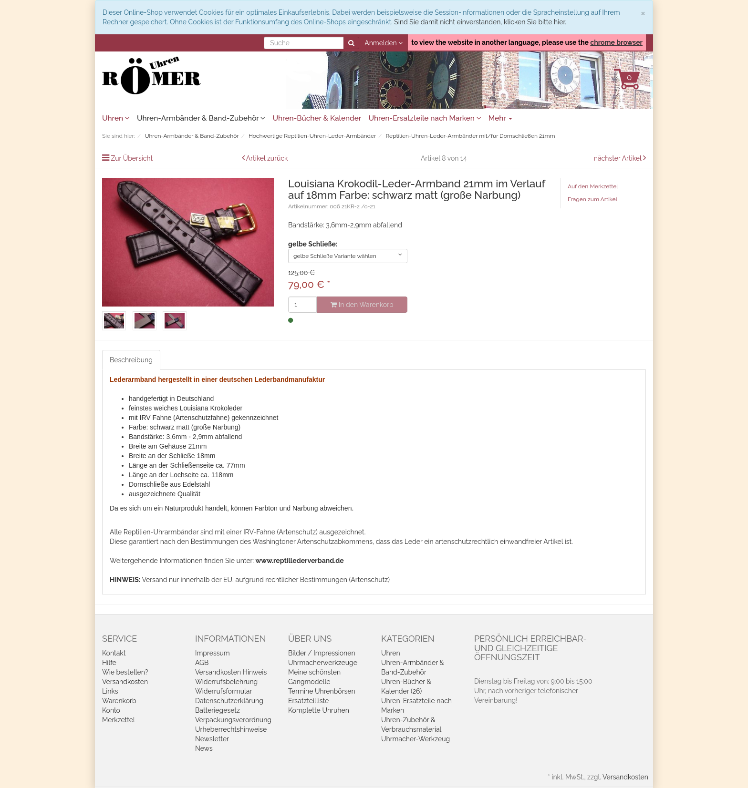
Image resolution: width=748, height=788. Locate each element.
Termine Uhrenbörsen (321, 691)
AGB (201, 662)
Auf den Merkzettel (593, 186)
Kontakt (113, 653)
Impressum (212, 653)
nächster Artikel (618, 158)
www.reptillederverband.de (300, 560)
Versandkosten (125, 682)
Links (110, 691)
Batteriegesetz (217, 710)
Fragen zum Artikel (592, 199)
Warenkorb (119, 701)
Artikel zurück (267, 158)
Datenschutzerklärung (229, 701)
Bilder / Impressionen (321, 653)
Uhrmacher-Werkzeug (415, 739)
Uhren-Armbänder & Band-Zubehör (201, 118)
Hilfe (109, 662)
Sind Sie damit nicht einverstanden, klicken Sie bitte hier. (480, 22)
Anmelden (383, 43)
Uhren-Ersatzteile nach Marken (424, 118)
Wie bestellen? (125, 672)
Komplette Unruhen (318, 710)
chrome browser (616, 42)
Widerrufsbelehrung (226, 682)
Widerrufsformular (223, 691)
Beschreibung (131, 360)
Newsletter (212, 739)
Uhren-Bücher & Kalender (316, 118)
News (204, 748)
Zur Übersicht (132, 158)
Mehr (500, 118)
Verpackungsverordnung (233, 720)
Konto (111, 710)
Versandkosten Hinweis (231, 672)
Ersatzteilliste (308, 701)
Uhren (116, 118)
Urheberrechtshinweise (231, 729)
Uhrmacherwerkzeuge (322, 662)
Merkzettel (118, 720)
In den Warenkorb (362, 304)
